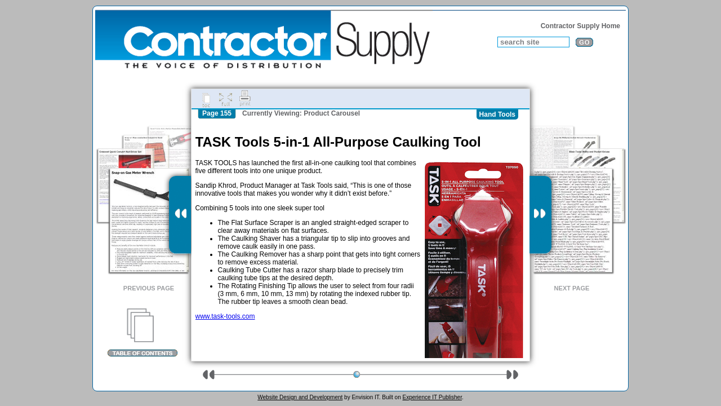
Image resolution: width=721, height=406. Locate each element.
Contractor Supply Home (580, 26)
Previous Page (148, 288)
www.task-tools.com (225, 316)
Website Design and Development (299, 397)
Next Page (572, 288)
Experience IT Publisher (431, 397)
